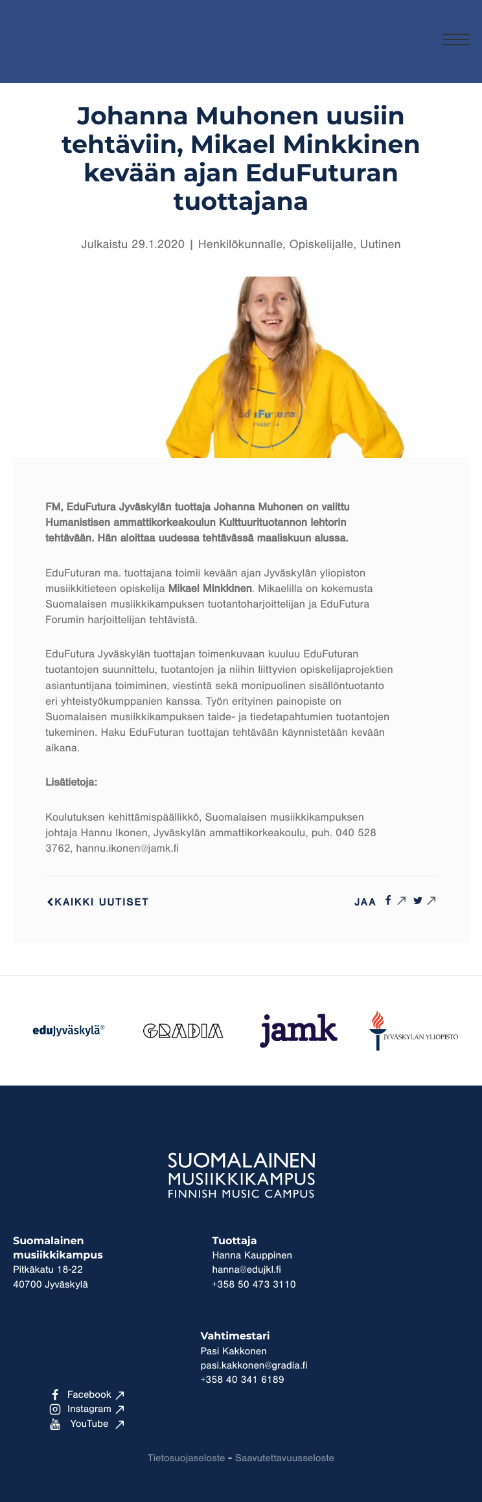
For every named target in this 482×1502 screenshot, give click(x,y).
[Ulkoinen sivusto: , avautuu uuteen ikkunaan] (395, 900)
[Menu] (456, 41)
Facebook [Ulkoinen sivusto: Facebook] (80, 1395)
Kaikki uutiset (97, 903)
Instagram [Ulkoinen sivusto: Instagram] (80, 1409)
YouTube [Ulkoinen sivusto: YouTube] (79, 1424)
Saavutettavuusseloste (284, 1458)
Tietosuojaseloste (186, 1458)
